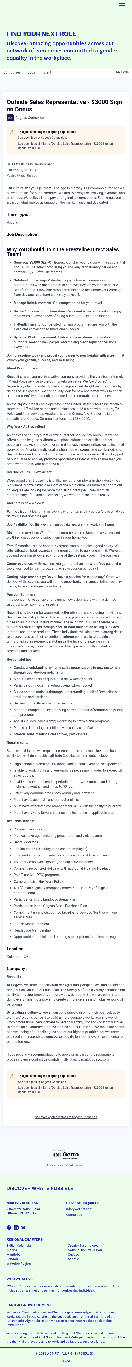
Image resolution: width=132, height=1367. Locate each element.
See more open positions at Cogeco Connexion (66, 1117)
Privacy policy (55, 1165)
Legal (66, 1360)
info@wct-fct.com (79, 1209)
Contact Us (74, 1214)
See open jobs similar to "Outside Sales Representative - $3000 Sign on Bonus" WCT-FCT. (65, 146)
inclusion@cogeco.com (91, 1059)
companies (12, 72)
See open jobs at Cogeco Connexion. (42, 137)
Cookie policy (74, 1165)
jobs (31, 72)
